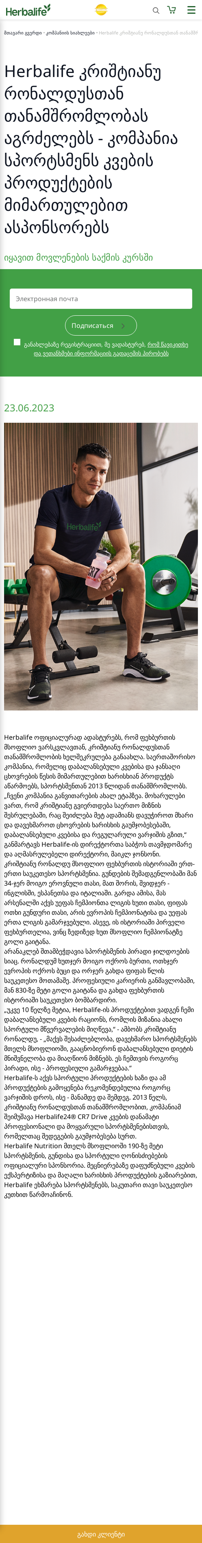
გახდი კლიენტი (101, 1534)
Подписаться (98, 325)
